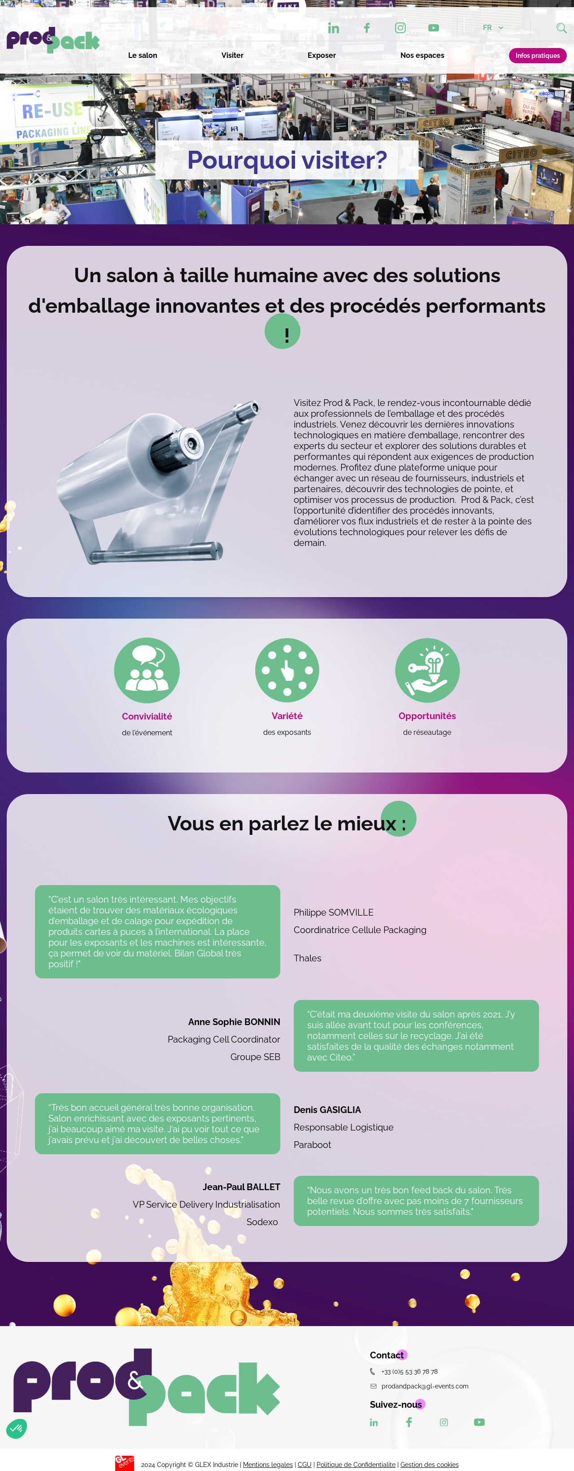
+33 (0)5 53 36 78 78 (404, 1371)
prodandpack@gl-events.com (419, 1386)
